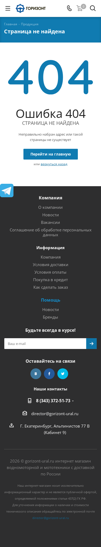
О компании (50, 207)
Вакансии (50, 222)
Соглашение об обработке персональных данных (51, 232)
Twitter (62, 373)
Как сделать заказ (50, 287)
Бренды (50, 317)
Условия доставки (50, 264)
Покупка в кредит (50, 279)
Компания (50, 198)
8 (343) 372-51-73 (53, 401)
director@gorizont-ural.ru (54, 413)
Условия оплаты (50, 272)
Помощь (50, 300)
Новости (50, 214)
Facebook (49, 373)
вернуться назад (54, 164)
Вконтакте (35, 373)
